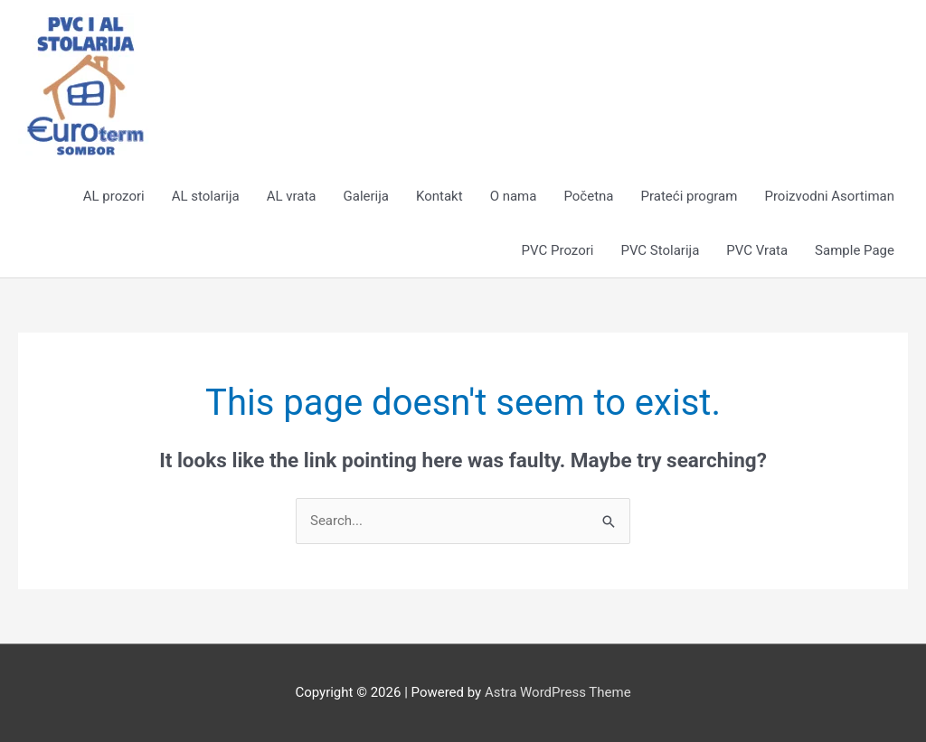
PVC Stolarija (659, 250)
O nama (513, 196)
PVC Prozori (558, 250)
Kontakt (439, 196)
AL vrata (292, 196)
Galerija (366, 196)
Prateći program (689, 196)
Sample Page (854, 250)
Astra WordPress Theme (558, 692)
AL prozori (114, 196)
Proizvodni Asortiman (829, 196)
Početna (588, 196)
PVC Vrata (757, 250)
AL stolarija (206, 196)
